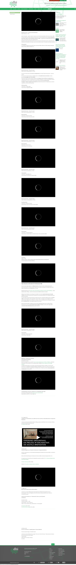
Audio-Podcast (12, 14)
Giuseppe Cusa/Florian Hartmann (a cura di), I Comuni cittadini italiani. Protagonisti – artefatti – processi (61, 35)
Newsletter (57, 28)
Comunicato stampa (59, 14)
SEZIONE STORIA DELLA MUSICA (54, 0)
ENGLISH (65, 0)
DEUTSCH (61, 0)
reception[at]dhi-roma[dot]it (28, 557)
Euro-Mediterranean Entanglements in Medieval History (61, 21)
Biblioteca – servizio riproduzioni (60, 65)
